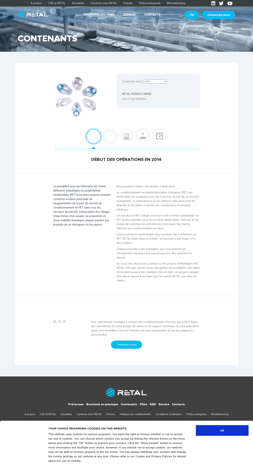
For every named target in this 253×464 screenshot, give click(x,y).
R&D (111, 14)
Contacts (152, 14)
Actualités (78, 3)
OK (222, 411)
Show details (193, 456)
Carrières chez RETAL (104, 3)
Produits (91, 14)
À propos (36, 3)
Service (129, 14)
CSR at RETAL (56, 3)
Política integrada (149, 3)
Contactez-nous (218, 15)
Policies (128, 3)
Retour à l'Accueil (195, 40)
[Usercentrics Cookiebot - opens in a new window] (24, 457)
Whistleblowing (176, 3)
